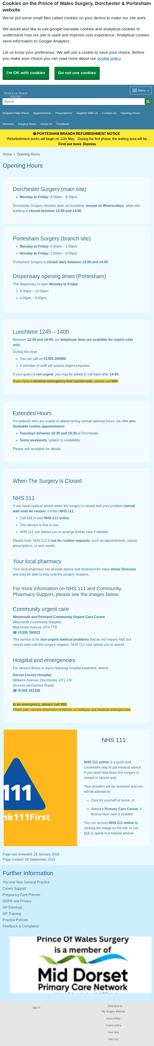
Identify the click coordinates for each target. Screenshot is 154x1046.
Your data (113, 1032)
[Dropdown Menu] (140, 90)
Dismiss (89, 144)
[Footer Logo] (80, 965)
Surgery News (27, 123)
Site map (113, 1039)
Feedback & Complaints (21, 926)
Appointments (42, 113)
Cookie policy (113, 1025)
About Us (46, 123)
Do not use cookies (77, 73)
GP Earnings (12, 907)
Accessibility (113, 1018)
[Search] (74, 101)
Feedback (62, 123)
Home (7, 154)
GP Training (12, 913)
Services (8, 123)
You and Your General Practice (26, 882)
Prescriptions (63, 113)
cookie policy (109, 58)
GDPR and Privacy (17, 901)
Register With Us (87, 113)
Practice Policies (15, 920)
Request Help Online (16, 113)
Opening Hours (130, 113)
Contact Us (109, 113)
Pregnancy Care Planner (21, 894)
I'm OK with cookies (26, 73)
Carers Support (14, 888)
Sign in (36, 1007)
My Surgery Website (113, 1011)
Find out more (70, 144)
